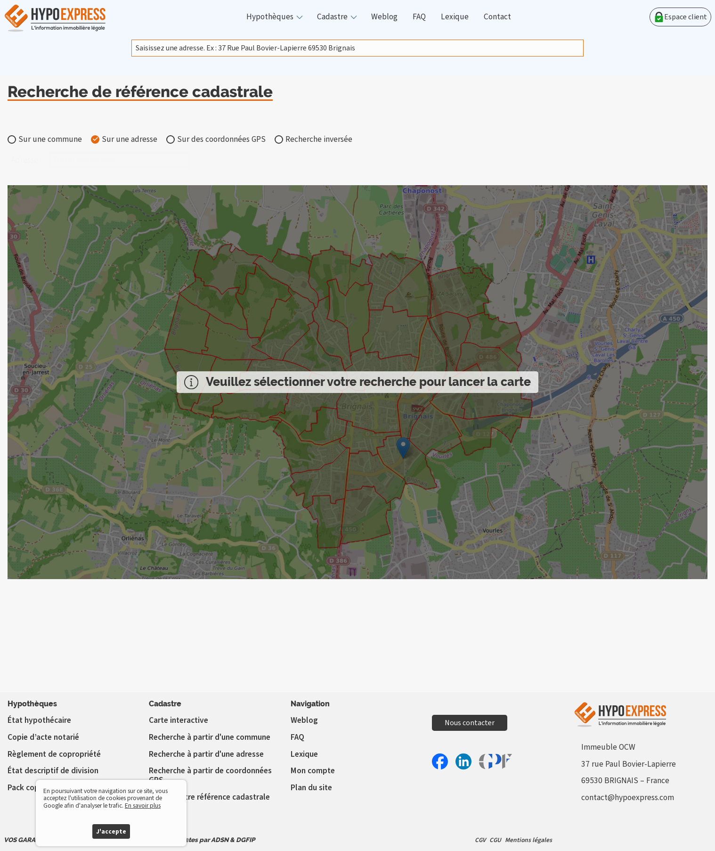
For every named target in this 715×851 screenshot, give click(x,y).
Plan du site (311, 788)
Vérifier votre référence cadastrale (209, 797)
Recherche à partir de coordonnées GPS (210, 775)
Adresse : (26, 160)
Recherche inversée (318, 139)
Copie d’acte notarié (43, 737)
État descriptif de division (53, 771)
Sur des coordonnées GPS (221, 139)
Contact (497, 17)
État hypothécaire (39, 720)
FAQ (419, 17)
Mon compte (313, 771)
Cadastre (332, 17)
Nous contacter (470, 723)
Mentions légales (528, 839)
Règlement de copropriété (54, 754)
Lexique (455, 17)
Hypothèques (269, 17)
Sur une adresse (129, 139)
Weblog (384, 17)
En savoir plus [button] (143, 805)
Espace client (680, 17)
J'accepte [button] (111, 831)
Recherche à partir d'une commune (209, 737)
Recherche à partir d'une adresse (206, 754)
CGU (495, 839)
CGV (480, 839)
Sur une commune (50, 139)
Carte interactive (178, 720)
